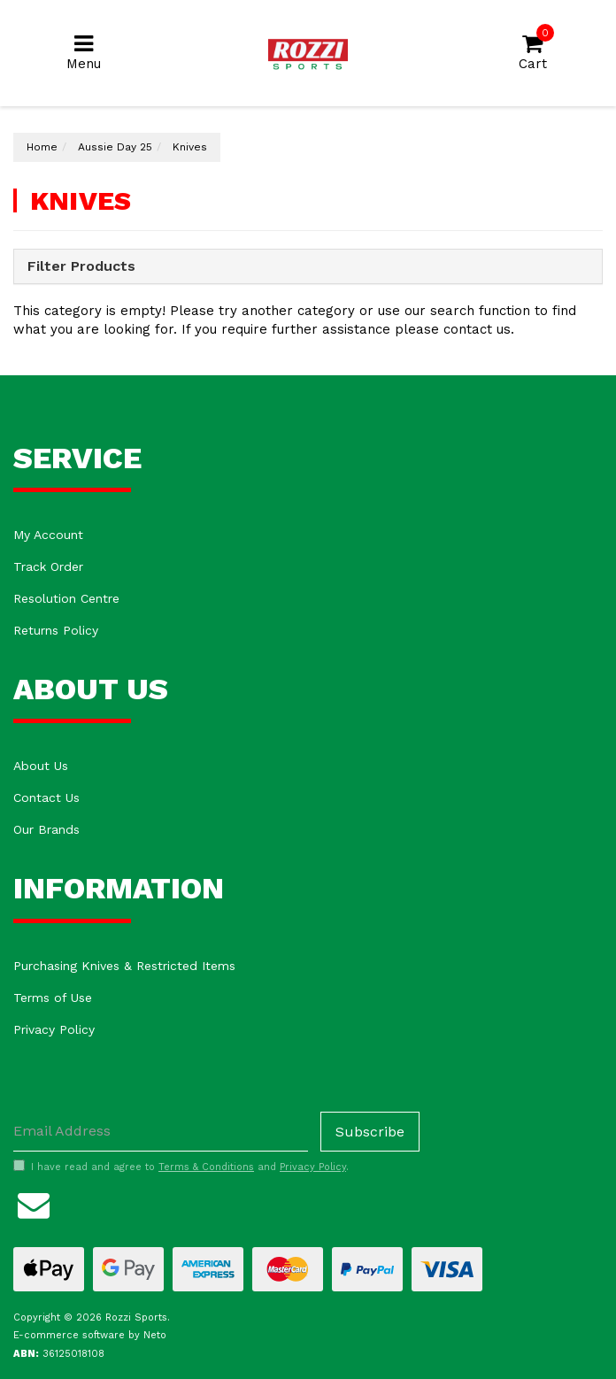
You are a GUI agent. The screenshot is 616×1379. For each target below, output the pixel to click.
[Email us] (34, 1203)
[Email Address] (160, 1132)
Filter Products (81, 266)
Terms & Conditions (206, 1167)
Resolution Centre (66, 598)
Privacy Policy (54, 1029)
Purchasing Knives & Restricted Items (124, 966)
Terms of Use (52, 997)
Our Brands (46, 829)
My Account (48, 535)
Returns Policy (55, 630)
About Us (40, 766)
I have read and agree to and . (181, 1166)
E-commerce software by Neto (89, 1335)
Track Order (48, 566)
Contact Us (46, 797)
